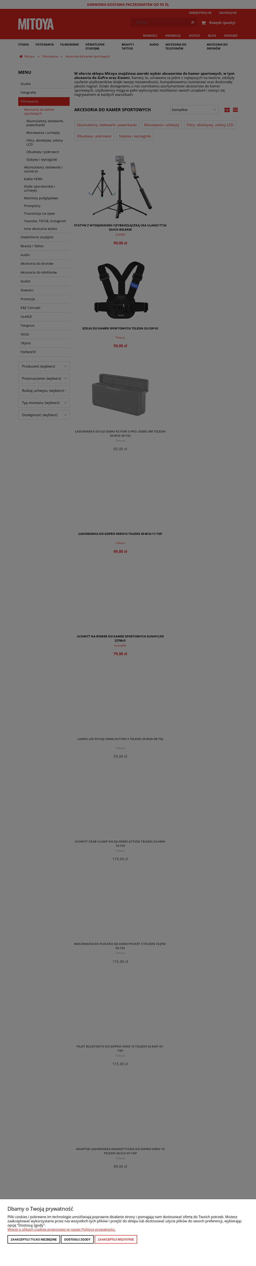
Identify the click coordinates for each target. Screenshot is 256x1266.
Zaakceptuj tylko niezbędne (34, 1239)
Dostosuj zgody (77, 1239)
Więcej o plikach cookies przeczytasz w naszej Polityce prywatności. (61, 1229)
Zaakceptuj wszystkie (116, 1239)
